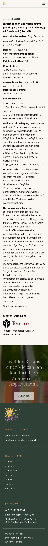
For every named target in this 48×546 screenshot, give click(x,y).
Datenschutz (26, 537)
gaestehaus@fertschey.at (19, 514)
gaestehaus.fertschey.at (18, 435)
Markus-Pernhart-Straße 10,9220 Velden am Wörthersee (21, 520)
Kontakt (9, 484)
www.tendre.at (12, 335)
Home (8, 461)
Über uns (10, 466)
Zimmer (9, 475)
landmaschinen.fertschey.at (20, 440)
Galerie (9, 479)
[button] (43, 3)
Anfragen (24, 400)
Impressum (11, 537)
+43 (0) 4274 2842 (15, 510)
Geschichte (11, 470)
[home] (6, 4)
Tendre (18, 541)
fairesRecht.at (20, 306)
